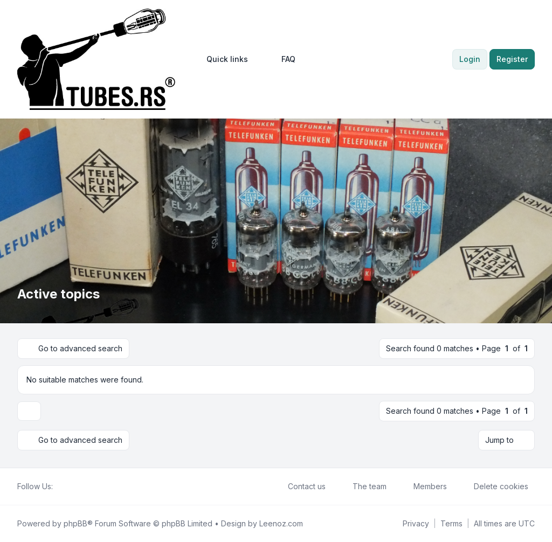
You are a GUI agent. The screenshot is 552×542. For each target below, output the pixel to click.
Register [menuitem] (512, 59)
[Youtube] (76, 486)
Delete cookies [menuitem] (494, 486)
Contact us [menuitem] (300, 486)
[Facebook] (59, 486)
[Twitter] (68, 486)
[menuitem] (222, 59)
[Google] (85, 486)
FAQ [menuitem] (281, 59)
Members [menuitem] (423, 486)
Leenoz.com (281, 523)
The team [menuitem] (363, 486)
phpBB (75, 523)
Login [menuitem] (469, 59)
